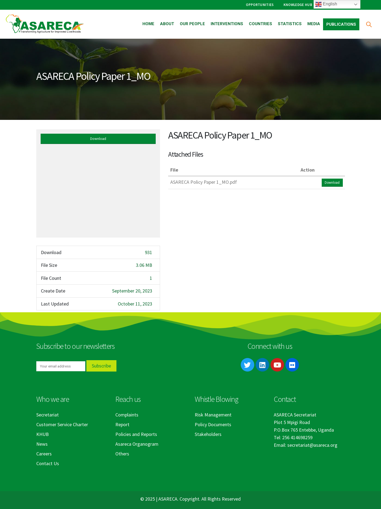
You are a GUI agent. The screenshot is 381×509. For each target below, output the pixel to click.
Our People (192, 23)
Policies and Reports (136, 434)
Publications (341, 24)
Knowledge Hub (298, 4)
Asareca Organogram (136, 444)
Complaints (126, 415)
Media (313, 23)
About (167, 23)
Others (122, 454)
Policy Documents (213, 424)
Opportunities (259, 4)
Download (98, 139)
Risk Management (213, 415)
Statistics (290, 23)
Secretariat (47, 415)
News (42, 444)
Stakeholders (208, 434)
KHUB (42, 434)
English (326, 4)
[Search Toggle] (368, 24)
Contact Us (47, 463)
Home (148, 23)
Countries (260, 23)
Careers (44, 454)
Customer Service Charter (62, 424)
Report (122, 424)
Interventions (227, 23)
